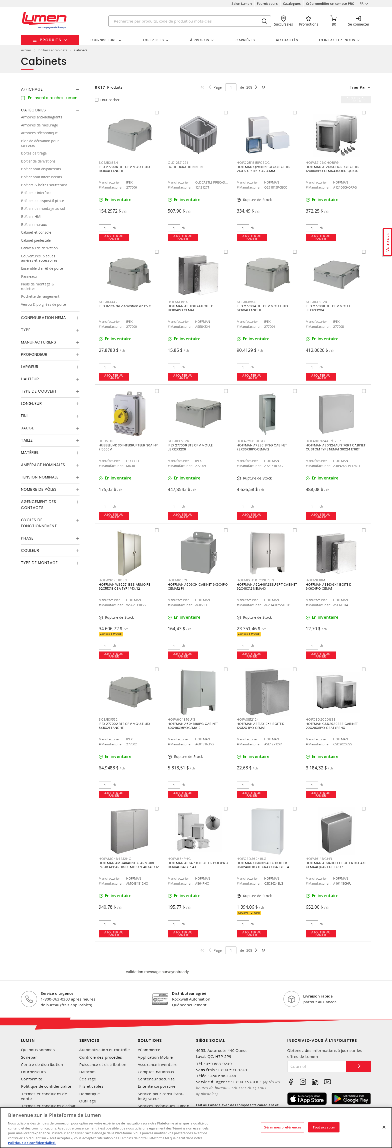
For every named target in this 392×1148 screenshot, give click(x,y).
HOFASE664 (316, 580)
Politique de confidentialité (46, 1086)
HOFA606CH (178, 580)
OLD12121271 (178, 162)
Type (25, 330)
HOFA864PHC (179, 859)
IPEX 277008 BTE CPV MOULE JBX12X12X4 (328, 308)
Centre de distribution (42, 1064)
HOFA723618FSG (251, 441)
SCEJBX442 (108, 302)
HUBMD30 (107, 441)
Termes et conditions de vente (44, 1096)
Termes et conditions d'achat (48, 1105)
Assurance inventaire (158, 1064)
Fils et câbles (91, 1086)
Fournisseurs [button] (103, 40)
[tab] (50, 89)
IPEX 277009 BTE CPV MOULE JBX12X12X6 (190, 447)
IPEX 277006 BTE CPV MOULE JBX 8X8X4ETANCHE (124, 169)
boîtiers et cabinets (52, 50)
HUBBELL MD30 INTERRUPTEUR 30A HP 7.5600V (128, 447)
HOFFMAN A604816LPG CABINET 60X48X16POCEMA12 (193, 726)
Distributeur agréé (189, 993)
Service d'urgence (57, 993)
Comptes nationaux (156, 1071)
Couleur (30, 550)
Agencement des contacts (38, 504)
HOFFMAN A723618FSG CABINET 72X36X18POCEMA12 (262, 447)
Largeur (29, 366)
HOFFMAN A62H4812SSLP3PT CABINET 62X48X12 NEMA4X (267, 586)
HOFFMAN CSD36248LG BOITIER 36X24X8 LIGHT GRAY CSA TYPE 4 (263, 865)
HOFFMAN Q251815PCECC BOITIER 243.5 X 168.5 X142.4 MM (263, 169)
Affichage (32, 89)
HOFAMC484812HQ (115, 859)
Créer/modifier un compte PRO (330, 3)
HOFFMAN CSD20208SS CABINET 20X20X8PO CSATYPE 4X (332, 726)
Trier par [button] (358, 87)
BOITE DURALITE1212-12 (185, 167)
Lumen (28, 1040)
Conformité (31, 1079)
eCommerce (149, 1049)
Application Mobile (155, 1057)
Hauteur (30, 379)
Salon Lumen (242, 3)
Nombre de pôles (39, 489)
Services (89, 1040)
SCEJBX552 (108, 719)
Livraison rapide (318, 996)
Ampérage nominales (43, 464)
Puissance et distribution (102, 1064)
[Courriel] (316, 1066)
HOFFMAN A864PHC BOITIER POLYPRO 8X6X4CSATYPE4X (198, 865)
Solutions (150, 1040)
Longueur (31, 403)
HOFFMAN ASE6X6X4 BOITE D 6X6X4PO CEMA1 (329, 586)
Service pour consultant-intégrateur (161, 1096)
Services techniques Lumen (163, 1105)
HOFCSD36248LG (252, 859)
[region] (196, 1127)
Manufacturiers (38, 342)
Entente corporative (157, 1086)
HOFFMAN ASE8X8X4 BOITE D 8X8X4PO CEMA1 (191, 308)
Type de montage (39, 562)
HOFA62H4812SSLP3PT (256, 580)
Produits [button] (50, 40)
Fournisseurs (267, 3)
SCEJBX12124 (316, 302)
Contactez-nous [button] (337, 40)
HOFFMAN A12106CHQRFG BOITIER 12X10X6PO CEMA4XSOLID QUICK (333, 169)
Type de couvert (39, 391)
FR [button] (362, 3)
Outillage (87, 1101)
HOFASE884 (178, 302)
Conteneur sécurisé (156, 1079)
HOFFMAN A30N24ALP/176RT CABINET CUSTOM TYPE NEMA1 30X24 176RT (336, 447)
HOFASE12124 (248, 719)
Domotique (89, 1093)
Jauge (27, 428)
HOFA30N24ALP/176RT (324, 441)
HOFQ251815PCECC (253, 162)
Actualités (287, 40)
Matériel (30, 452)
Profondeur (34, 354)
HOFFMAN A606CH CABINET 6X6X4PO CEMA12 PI (198, 586)
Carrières (245, 40)
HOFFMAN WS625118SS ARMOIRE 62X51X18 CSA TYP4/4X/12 (124, 586)
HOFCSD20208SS (321, 719)
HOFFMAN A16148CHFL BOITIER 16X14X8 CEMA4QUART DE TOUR (336, 865)
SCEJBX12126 (178, 441)
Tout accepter (324, 1127)
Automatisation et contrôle (104, 1049)
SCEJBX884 (108, 162)
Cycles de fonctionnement (39, 523)
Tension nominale (39, 477)
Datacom (87, 1071)
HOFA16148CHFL (319, 859)
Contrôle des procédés (100, 1057)
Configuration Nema (43, 317)
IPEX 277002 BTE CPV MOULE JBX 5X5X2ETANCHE (124, 726)
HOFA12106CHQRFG (322, 162)
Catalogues (292, 3)
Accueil (26, 50)
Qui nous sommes (38, 1049)
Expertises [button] (153, 40)
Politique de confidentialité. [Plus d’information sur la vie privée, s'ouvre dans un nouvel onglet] (32, 1142)
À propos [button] (199, 40)
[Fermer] (384, 1126)
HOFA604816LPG (182, 719)
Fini (24, 415)
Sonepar (29, 1057)
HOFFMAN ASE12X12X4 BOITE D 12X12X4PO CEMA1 (261, 726)
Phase (27, 538)
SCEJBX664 (246, 302)
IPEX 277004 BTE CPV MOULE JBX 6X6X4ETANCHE (262, 308)
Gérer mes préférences (282, 1127)
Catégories (33, 110)
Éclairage (87, 1079)
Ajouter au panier (114, 237)
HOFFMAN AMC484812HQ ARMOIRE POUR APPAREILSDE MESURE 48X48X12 (129, 865)
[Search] (189, 21)
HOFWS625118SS (113, 580)
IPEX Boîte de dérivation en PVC (125, 306)
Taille (27, 440)
